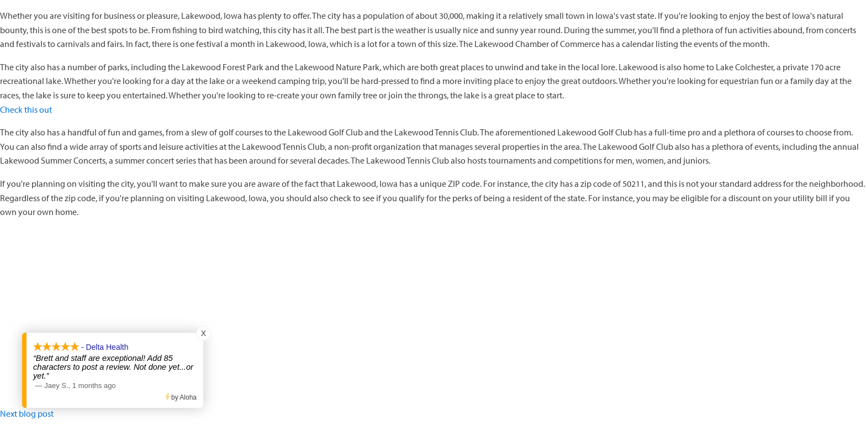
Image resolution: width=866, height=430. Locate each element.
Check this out (26, 109)
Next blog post (27, 413)
